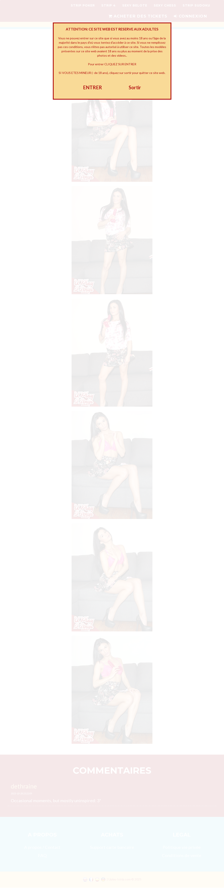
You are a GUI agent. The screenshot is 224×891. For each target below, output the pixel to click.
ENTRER (92, 87)
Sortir (135, 87)
